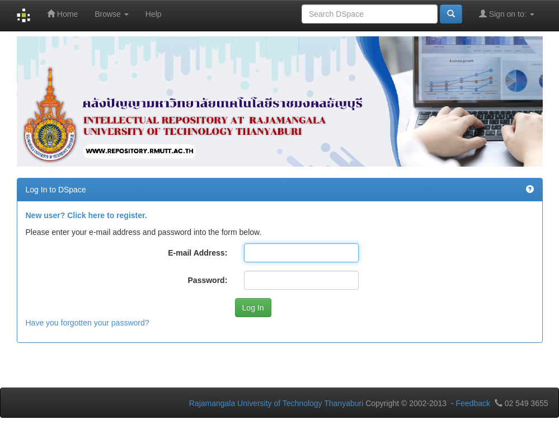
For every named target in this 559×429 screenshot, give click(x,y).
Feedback (472, 403)
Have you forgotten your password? (87, 322)
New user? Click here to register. (86, 215)
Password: (208, 280)
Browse (112, 14)
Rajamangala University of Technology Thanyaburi (276, 403)
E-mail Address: (197, 252)
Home (62, 13)
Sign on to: (506, 13)
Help (153, 14)
